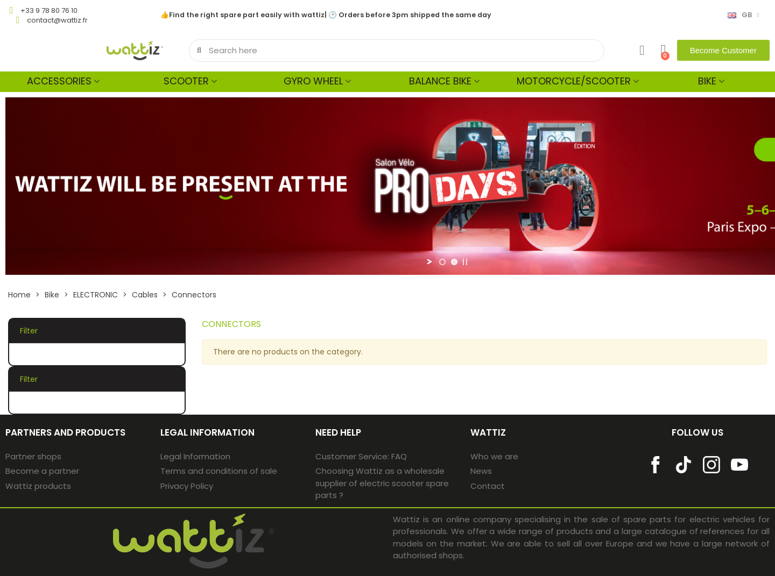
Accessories (59, 81)
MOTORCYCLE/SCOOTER (574, 81)
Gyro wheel (313, 81)
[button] (723, 50)
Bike (707, 81)
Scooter (186, 81)
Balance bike (440, 81)
